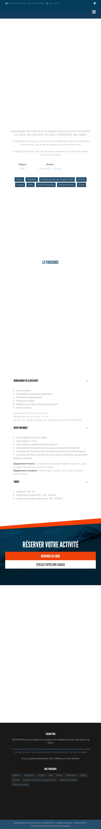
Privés (30, 184)
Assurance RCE (80, 823)
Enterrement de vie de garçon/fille (57, 179)
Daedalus (66, 826)
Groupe (20, 184)
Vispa (41, 168)
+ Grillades (57, 168)
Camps (19, 179)
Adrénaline (71, 775)
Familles (81, 179)
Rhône (48, 168)
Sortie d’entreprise (45, 184)
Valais (22, 168)
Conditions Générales (63, 823)
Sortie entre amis (66, 184)
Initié (51, 775)
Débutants (32, 179)
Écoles (81, 184)
